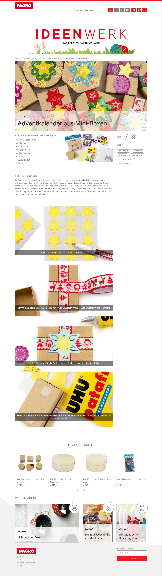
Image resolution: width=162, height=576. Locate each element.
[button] (78, 489)
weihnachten (123, 151)
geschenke (122, 155)
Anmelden (132, 558)
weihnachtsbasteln (125, 159)
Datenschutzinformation (26, 562)
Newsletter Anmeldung (125, 549)
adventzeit (138, 151)
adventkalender (124, 163)
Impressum (21, 557)
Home (17, 58)
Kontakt (20, 565)
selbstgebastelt (137, 155)
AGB (19, 560)
